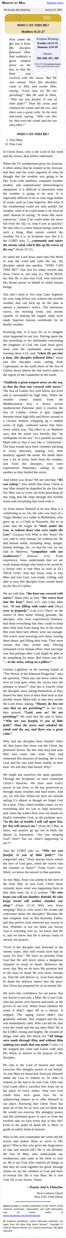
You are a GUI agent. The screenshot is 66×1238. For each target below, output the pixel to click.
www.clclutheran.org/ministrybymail (21, 1215)
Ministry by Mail (13, 3)
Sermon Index (55, 2)
